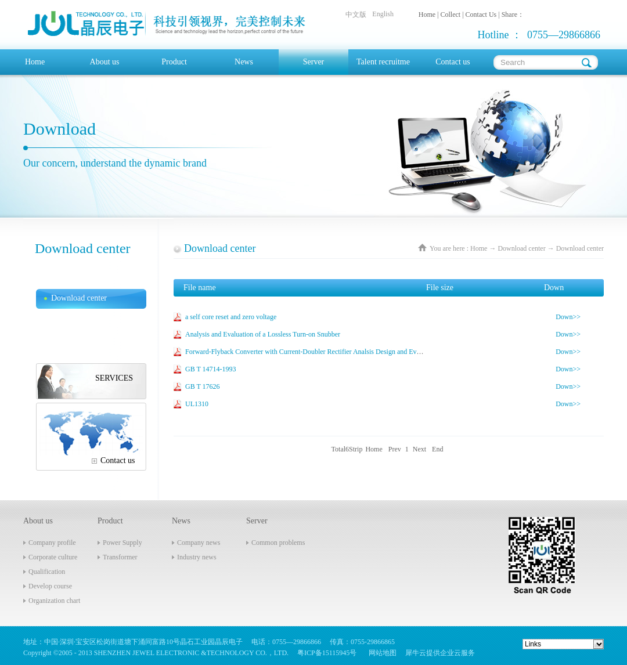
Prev (394, 449)
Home (35, 61)
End (437, 449)
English (383, 14)
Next (419, 449)
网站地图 (381, 653)
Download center (521, 248)
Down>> (568, 317)
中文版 (355, 14)
